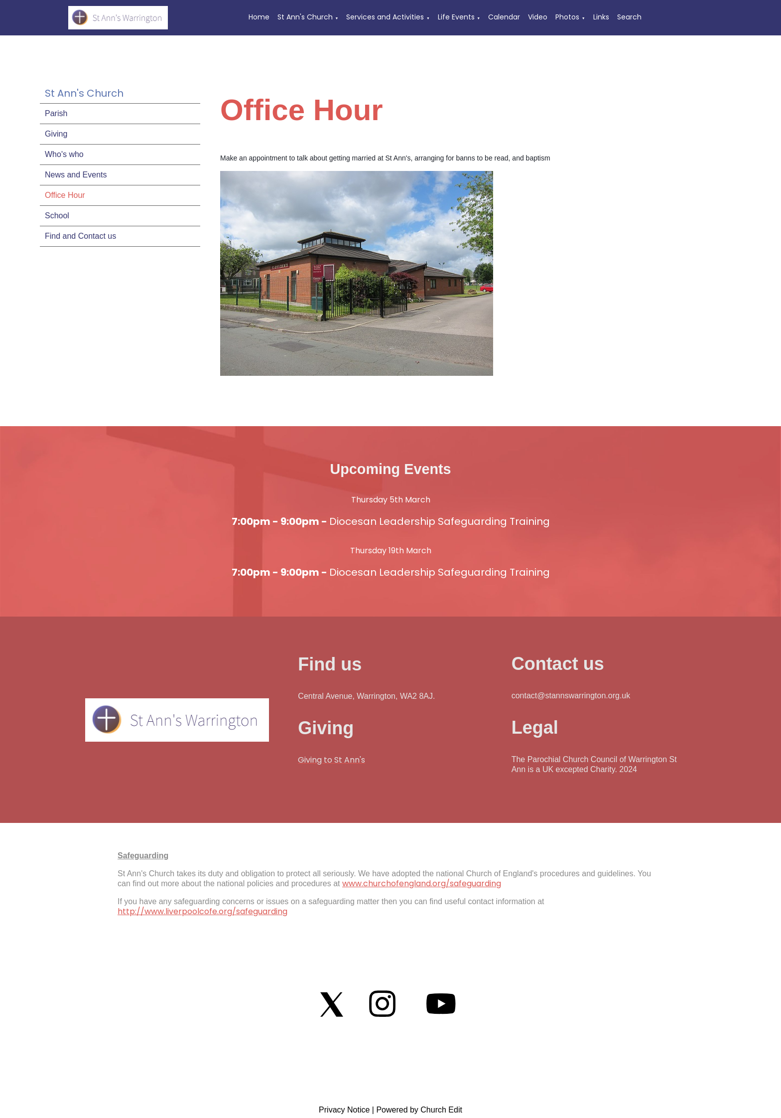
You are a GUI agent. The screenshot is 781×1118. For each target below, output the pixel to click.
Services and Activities (385, 17)
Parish (56, 113)
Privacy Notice (344, 1110)
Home (259, 17)
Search (629, 17)
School (57, 215)
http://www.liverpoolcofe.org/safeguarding (202, 911)
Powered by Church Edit (419, 1110)
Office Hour (65, 195)
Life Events (456, 17)
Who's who (64, 154)
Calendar (504, 17)
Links (601, 17)
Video (537, 17)
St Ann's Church (305, 17)
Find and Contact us (80, 236)
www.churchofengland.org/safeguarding (421, 883)
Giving (56, 134)
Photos (567, 17)
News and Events (76, 174)
